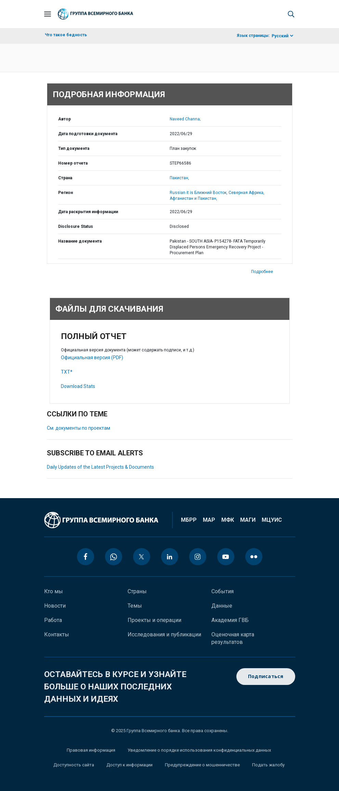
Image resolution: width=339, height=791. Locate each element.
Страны (137, 591)
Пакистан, (179, 178)
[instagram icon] (197, 556)
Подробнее (262, 271)
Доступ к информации (129, 764)
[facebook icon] (85, 556)
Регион (65, 192)
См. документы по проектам (78, 428)
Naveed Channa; (185, 119)
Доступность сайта (73, 764)
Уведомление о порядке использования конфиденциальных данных (199, 750)
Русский (280, 36)
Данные (221, 605)
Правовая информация (91, 750)
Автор (64, 119)
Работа (53, 620)
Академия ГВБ (230, 620)
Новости (55, 605)
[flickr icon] (253, 556)
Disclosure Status (75, 226)
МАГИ (248, 520)
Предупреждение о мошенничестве (202, 764)
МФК (227, 520)
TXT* (67, 372)
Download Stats (78, 386)
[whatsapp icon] (113, 556)
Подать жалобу (268, 764)
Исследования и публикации (164, 634)
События (222, 591)
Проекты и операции (154, 620)
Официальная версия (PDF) (92, 357)
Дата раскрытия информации (88, 211)
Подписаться (266, 676)
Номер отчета (73, 163)
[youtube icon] (225, 556)
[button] (291, 14)
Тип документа (73, 148)
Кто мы (53, 591)
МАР (209, 520)
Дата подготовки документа (87, 133)
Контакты (56, 634)
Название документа (80, 241)
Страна (65, 178)
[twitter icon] (141, 556)
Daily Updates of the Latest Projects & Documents (100, 467)
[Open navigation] (47, 14)
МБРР (189, 520)
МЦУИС (272, 520)
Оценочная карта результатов (232, 638)
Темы (135, 605)
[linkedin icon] (169, 556)
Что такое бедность (66, 35)
